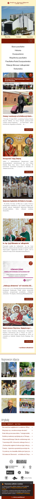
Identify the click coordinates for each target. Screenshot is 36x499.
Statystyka (18, 68)
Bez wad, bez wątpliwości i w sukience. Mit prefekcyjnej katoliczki (16, 427)
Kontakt (19, 37)
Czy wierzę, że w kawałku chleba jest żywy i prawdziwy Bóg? (16, 451)
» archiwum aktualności (26, 348)
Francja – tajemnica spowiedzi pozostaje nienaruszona (16, 448)
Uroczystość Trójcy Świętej (12, 158)
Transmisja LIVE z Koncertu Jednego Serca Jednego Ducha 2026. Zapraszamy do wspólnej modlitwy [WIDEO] (16, 442)
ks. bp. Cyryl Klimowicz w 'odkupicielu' (16, 243)
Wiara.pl (10, 424)
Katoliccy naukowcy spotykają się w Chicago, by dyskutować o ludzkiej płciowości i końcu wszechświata (16, 436)
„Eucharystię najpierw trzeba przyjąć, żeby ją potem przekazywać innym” (16, 445)
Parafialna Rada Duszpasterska (18, 61)
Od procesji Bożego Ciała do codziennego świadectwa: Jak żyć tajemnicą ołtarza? (16, 439)
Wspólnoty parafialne (18, 57)
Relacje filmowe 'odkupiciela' (18, 65)
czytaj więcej (28, 129)
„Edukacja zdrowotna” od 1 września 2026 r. (18, 285)
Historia (18, 50)
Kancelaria (30, 37)
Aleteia (17, 424)
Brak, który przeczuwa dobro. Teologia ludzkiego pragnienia (16, 433)
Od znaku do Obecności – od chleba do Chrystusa (16, 454)
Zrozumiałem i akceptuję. (23, 493)
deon (4, 424)
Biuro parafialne (18, 46)
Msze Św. (7, 37)
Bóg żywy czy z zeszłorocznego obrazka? (14, 430)
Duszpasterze (18, 54)
